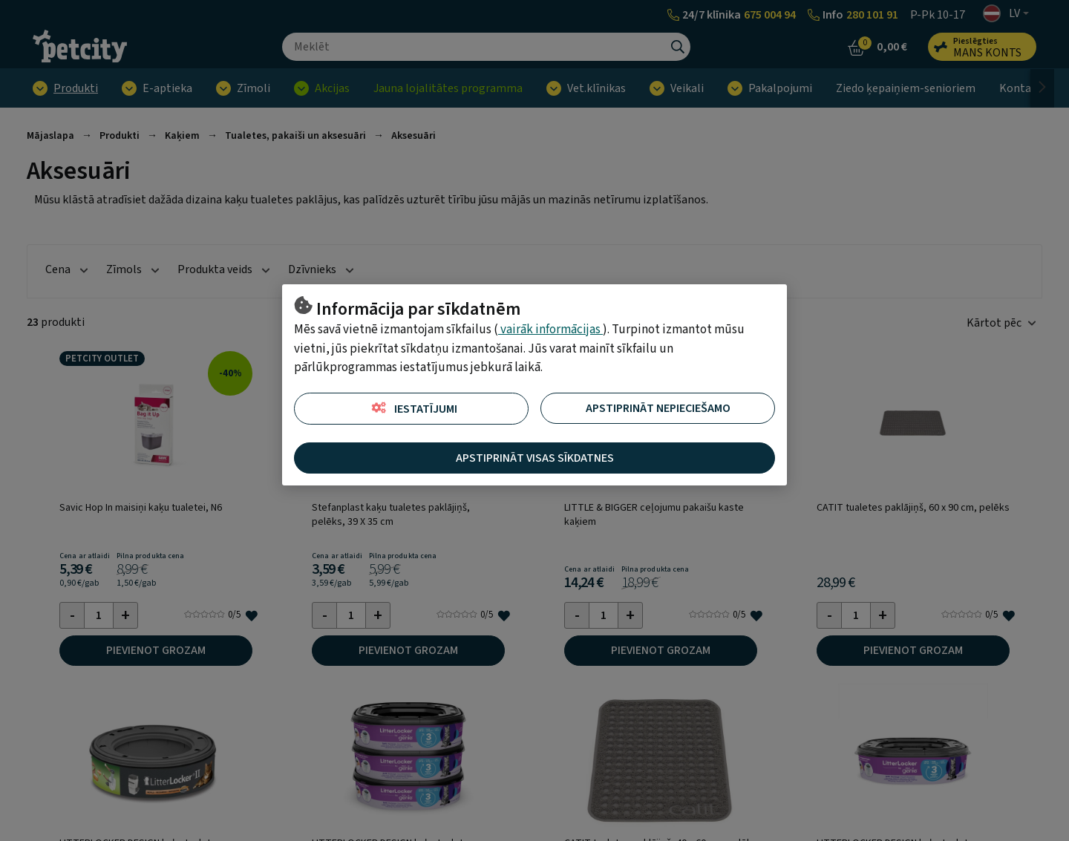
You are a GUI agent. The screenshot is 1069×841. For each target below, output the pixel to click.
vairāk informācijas (550, 329)
